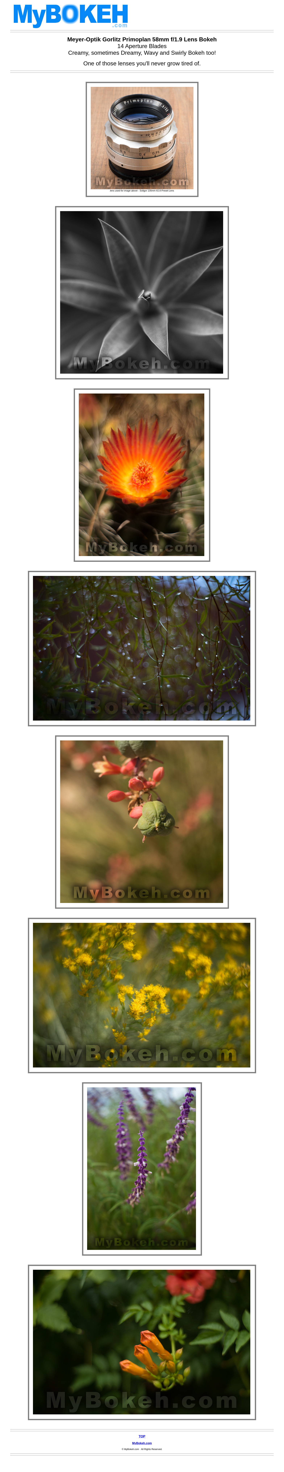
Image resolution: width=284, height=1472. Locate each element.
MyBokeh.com (142, 1443)
